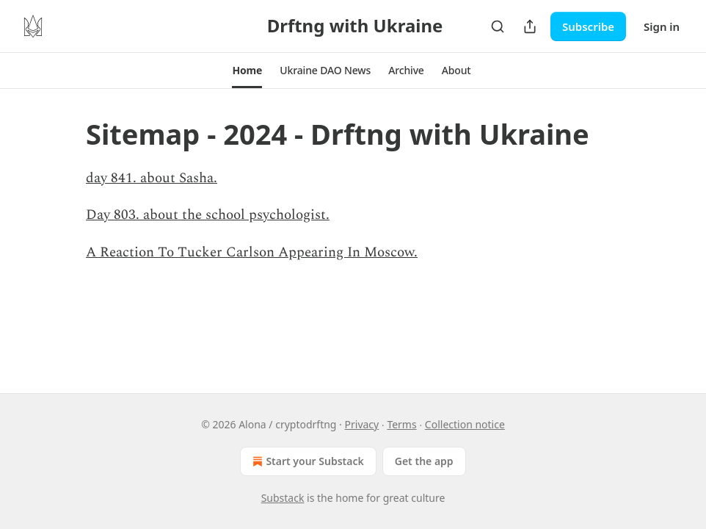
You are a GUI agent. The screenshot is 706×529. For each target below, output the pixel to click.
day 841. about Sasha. (151, 178)
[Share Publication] (530, 26)
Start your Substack (306, 461)
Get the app (424, 461)
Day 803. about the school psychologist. (208, 215)
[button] (247, 70)
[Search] (497, 26)
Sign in (662, 26)
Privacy (362, 424)
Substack (283, 498)
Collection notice (465, 424)
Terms (401, 424)
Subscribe (588, 26)
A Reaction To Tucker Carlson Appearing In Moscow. (252, 252)
